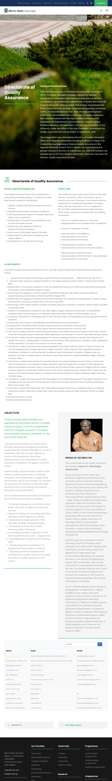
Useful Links (48, 3)
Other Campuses (24, 3)
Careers (61, 754)
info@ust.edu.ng (11, 774)
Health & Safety (65, 765)
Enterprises (63, 762)
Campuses (62, 758)
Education (35, 765)
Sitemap (81, 3)
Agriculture (36, 754)
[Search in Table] (81, 645)
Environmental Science (41, 773)
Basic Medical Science (40, 758)
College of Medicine (39, 762)
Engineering (36, 769)
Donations (101, 3)
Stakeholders (37, 3)
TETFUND (73, 3)
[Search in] (104, 645)
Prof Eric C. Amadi (12, 657)
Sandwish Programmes (95, 768)
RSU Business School (61, 3)
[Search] (100, 645)
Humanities (36, 777)
